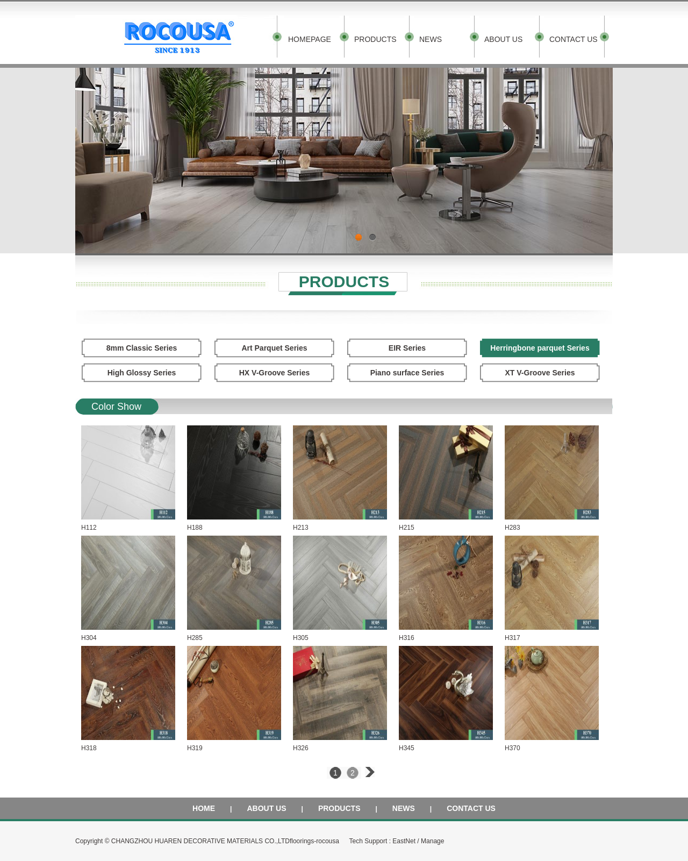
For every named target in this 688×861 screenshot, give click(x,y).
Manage (432, 841)
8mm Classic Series (141, 348)
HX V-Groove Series (274, 372)
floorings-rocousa (314, 841)
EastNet (403, 841)
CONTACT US (573, 39)
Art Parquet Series (274, 348)
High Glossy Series (142, 372)
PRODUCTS (375, 39)
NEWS (430, 39)
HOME (203, 808)
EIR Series (407, 348)
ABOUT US (503, 39)
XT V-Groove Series (540, 372)
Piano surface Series (407, 372)
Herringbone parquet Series (539, 348)
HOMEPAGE (309, 39)
